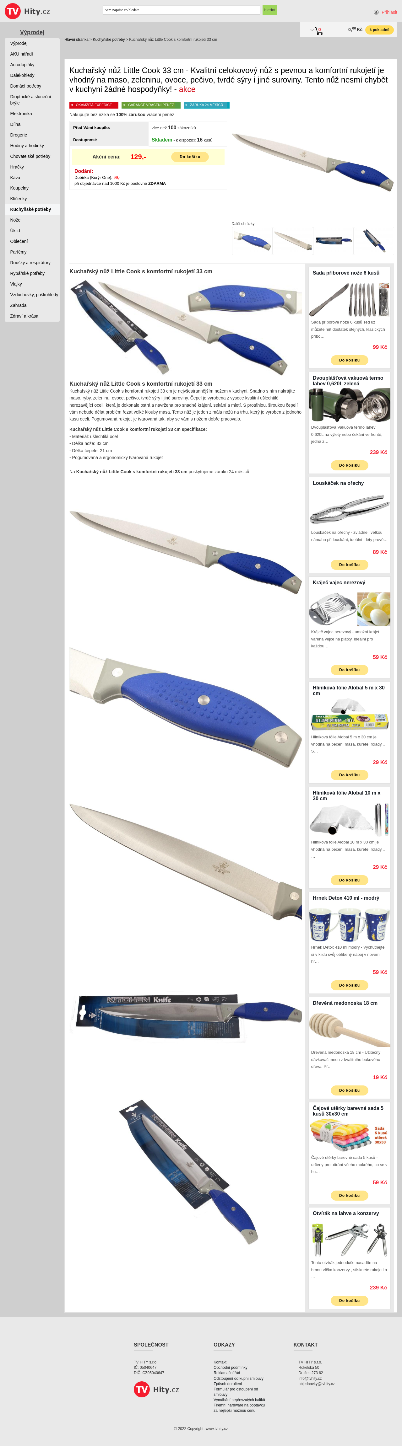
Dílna (15, 124)
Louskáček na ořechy (338, 483)
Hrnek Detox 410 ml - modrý (346, 898)
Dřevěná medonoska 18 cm (345, 1003)
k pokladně (379, 30)
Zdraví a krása (24, 316)
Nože (15, 219)
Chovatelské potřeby (30, 156)
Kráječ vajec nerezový (339, 582)
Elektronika (21, 113)
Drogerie (18, 134)
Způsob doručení (228, 1384)
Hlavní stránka (76, 39)
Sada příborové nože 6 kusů (346, 273)
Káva (15, 177)
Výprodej (32, 32)
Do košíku (190, 157)
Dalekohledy (22, 75)
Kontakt (220, 1362)
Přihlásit (389, 12)
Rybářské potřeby (27, 273)
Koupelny (19, 187)
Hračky (17, 166)
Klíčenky (18, 198)
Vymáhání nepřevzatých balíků (239, 1400)
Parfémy (18, 251)
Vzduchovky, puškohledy (34, 294)
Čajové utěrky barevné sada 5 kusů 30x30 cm (348, 1111)
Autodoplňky (22, 64)
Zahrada (18, 305)
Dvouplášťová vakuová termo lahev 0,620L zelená (348, 380)
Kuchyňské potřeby (109, 39)
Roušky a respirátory (30, 262)
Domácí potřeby (25, 85)
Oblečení (19, 241)
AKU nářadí (21, 53)
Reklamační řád (227, 1373)
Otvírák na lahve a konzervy (346, 1213)
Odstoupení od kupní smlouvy (238, 1378)
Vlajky (16, 284)
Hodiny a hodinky (27, 145)
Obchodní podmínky (230, 1367)
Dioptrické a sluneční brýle (30, 99)
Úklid (15, 230)
